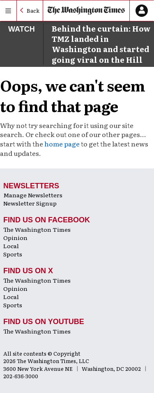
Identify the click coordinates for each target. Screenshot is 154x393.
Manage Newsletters (32, 195)
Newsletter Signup (30, 203)
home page (62, 144)
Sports (12, 254)
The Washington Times (37, 229)
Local (11, 246)
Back (33, 10)
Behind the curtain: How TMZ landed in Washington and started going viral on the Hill (101, 44)
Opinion (15, 237)
